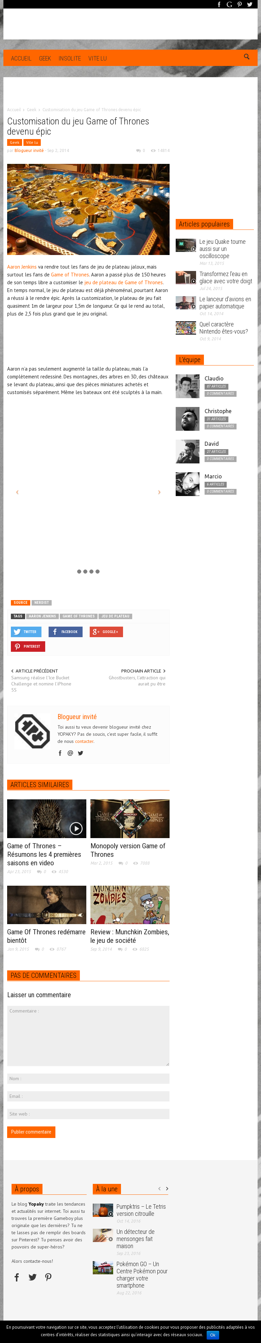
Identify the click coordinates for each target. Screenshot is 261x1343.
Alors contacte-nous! (32, 1261)
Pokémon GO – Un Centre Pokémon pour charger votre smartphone (142, 1274)
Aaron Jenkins (22, 267)
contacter (84, 741)
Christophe (218, 411)
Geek (45, 58)
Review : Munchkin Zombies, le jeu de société (129, 936)
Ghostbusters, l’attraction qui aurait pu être (137, 681)
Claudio (214, 378)
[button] (247, 58)
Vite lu (97, 58)
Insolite (69, 58)
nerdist (41, 602)
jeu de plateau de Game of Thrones (123, 282)
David (212, 444)
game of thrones (79, 616)
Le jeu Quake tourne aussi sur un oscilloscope (222, 248)
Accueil (21, 58)
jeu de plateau (115, 616)
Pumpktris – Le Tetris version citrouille (141, 1210)
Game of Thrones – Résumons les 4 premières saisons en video (44, 854)
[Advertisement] (130, 97)
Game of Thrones (70, 274)
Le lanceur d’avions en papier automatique (225, 302)
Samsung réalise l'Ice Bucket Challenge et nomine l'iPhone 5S (41, 684)
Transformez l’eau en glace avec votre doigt (225, 277)
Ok (212, 1335)
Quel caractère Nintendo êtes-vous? (223, 328)
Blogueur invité (29, 150)
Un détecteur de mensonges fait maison (136, 1239)
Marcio (213, 476)
